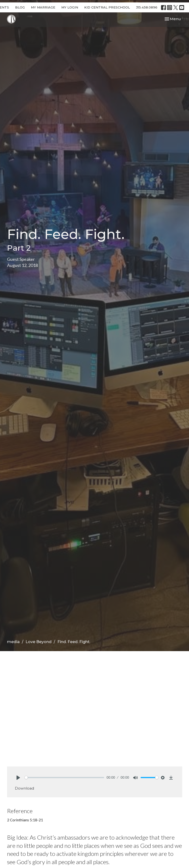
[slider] (64, 777)
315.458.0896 (146, 7)
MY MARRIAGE (43, 7)
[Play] (18, 778)
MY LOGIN (69, 7)
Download (24, 788)
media (13, 641)
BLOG (20, 7)
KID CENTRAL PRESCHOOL (107, 7)
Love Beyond (39, 641)
